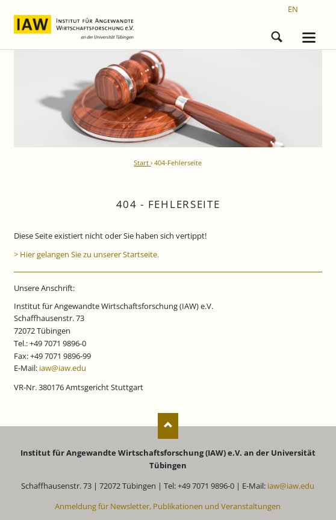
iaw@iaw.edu (62, 367)
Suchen (277, 34)
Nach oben (168, 426)
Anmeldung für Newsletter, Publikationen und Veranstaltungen (168, 506)
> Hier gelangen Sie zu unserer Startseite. (86, 254)
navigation (309, 37)
